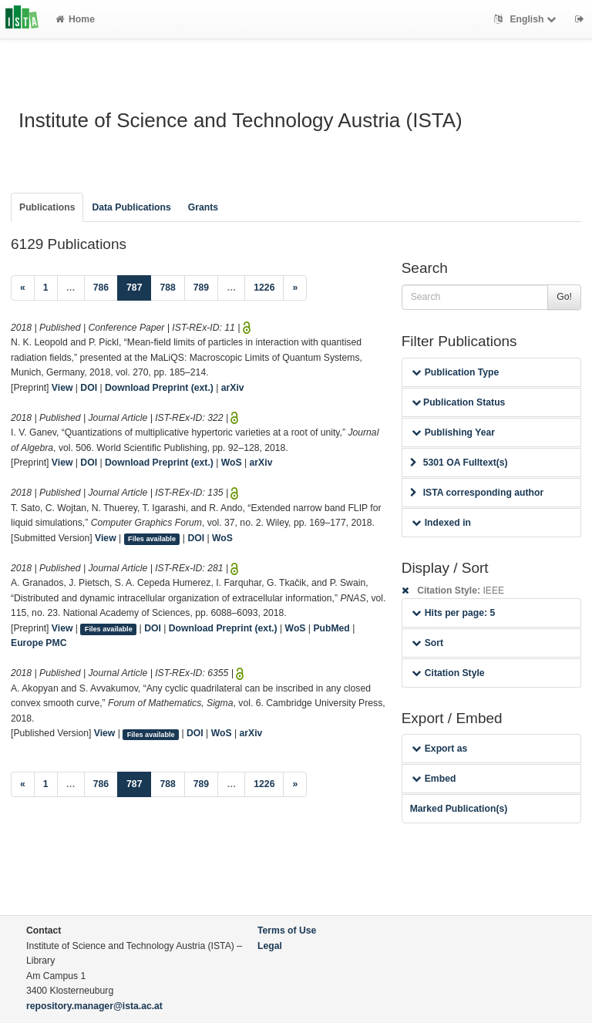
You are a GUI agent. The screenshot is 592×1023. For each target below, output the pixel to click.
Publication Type (456, 372)
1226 (264, 287)
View (62, 387)
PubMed (331, 628)
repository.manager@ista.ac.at (94, 1006)
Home (75, 19)
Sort (427, 643)
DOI (88, 387)
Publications (47, 207)
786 (101, 287)
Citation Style (448, 673)
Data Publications (131, 207)
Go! (564, 296)
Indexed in (441, 522)
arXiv (232, 387)
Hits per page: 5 (454, 612)
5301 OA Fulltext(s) (459, 462)
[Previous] (23, 288)
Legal (269, 946)
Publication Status (459, 402)
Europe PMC (38, 643)
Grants (203, 207)
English (527, 19)
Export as (440, 748)
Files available (152, 539)
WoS (231, 462)
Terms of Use (286, 930)
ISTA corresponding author (477, 492)
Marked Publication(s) (459, 808)
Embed (434, 778)
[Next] (295, 288)
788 (167, 287)
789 (201, 287)
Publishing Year (453, 432)
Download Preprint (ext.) (159, 387)
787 (138, 286)
